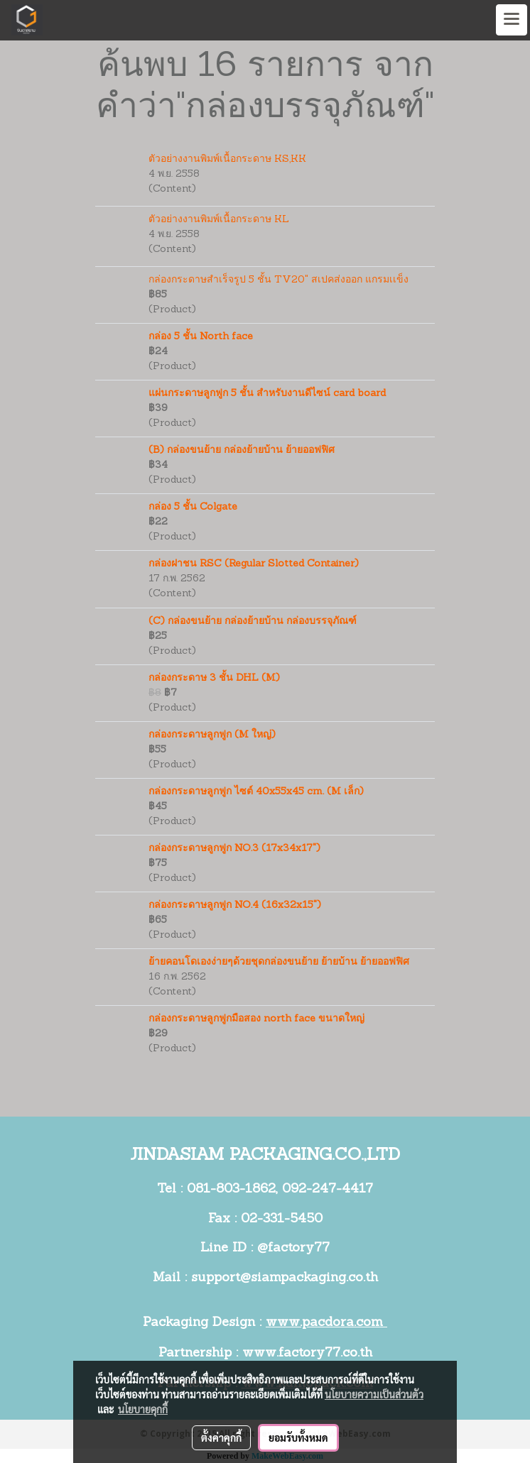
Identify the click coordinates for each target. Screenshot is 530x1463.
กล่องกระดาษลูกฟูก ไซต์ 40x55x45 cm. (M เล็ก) (256, 792)
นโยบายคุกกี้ (143, 1409)
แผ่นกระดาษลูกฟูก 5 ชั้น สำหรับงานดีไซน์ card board (267, 393)
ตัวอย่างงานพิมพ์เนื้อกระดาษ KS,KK (227, 159)
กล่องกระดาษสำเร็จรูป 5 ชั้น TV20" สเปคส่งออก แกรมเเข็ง (278, 280)
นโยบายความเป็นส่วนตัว (374, 1394)
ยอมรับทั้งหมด (298, 1437)
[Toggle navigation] (511, 19)
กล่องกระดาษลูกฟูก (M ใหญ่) (212, 735)
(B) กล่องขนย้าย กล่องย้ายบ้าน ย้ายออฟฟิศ (241, 450)
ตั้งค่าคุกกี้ (221, 1437)
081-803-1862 (231, 1189)
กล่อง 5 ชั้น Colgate (192, 507)
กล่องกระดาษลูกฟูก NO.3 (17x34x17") (234, 848)
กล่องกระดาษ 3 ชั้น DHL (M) (214, 678)
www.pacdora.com (326, 1323)
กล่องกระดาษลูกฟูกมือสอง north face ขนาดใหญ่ (256, 1019)
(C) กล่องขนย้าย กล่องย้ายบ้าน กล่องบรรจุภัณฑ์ (252, 621)
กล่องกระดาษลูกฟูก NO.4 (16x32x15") (234, 905)
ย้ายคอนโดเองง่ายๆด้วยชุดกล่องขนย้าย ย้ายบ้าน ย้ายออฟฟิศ (278, 962)
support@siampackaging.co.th (284, 1278)
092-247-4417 (327, 1189)
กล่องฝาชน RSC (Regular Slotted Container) (253, 564)
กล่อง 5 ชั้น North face (200, 336)
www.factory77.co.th (307, 1353)
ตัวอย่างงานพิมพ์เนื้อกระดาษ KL (218, 219)
